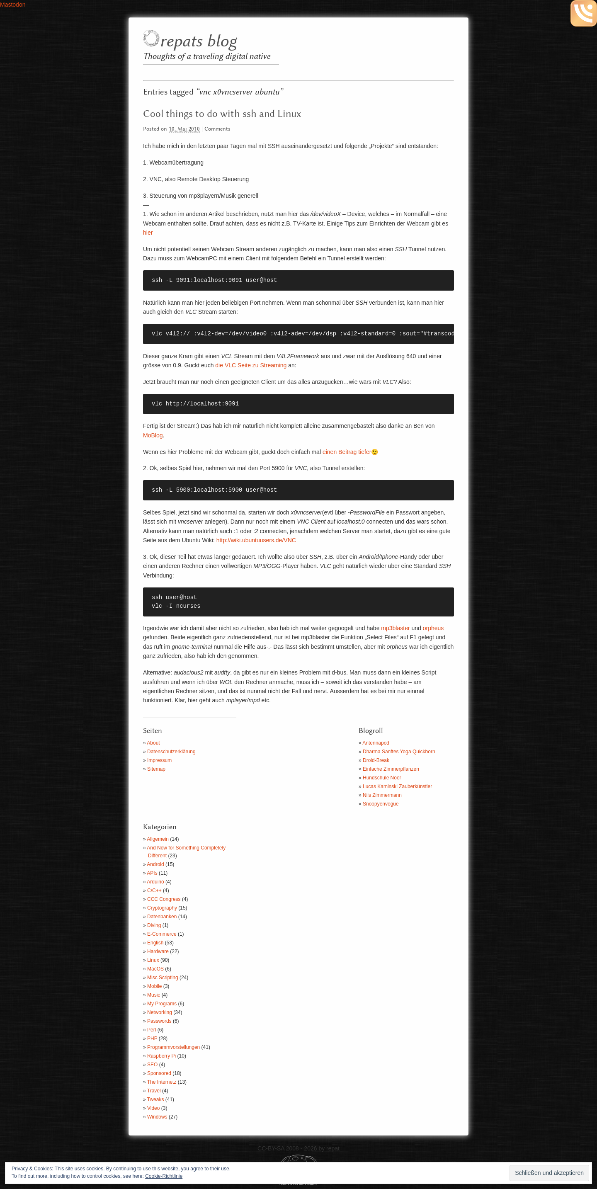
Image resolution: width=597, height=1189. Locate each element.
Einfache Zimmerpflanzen (391, 769)
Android (155, 864)
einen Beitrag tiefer (347, 452)
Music (153, 995)
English (155, 943)
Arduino (155, 882)
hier (148, 232)
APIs (152, 873)
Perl (151, 1030)
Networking (159, 1012)
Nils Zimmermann (382, 795)
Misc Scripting (162, 977)
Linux (153, 960)
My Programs (162, 1004)
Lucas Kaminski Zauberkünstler (397, 786)
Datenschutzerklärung (171, 752)
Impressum (159, 760)
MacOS (155, 969)
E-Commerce (162, 934)
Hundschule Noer (382, 778)
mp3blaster (395, 628)
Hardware (158, 951)
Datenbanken (162, 917)
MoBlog (153, 435)
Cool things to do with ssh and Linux (222, 114)
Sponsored (159, 1073)
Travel (154, 1091)
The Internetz (162, 1082)
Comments (217, 129)
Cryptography (162, 908)
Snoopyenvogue (381, 804)
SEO (152, 1065)
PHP (152, 1038)
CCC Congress (164, 899)
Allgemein (158, 839)
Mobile (154, 986)
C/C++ (154, 890)
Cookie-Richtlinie (163, 1176)
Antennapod (375, 743)
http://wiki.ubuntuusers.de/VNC (256, 540)
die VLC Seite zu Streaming (250, 365)
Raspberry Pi (161, 1056)
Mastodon (12, 4)
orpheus (433, 628)
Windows (157, 1117)
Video (153, 1108)
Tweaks (155, 1099)
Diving (154, 925)
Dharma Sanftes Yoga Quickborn (399, 752)
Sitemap (156, 769)
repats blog (198, 41)
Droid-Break (376, 760)
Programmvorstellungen (173, 1047)
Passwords (159, 1021)
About (153, 743)
